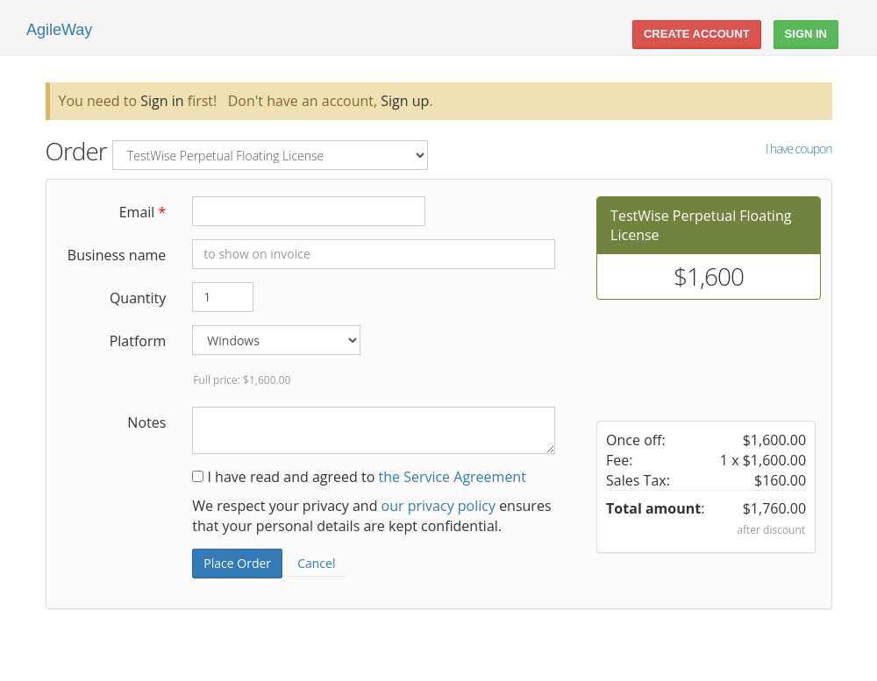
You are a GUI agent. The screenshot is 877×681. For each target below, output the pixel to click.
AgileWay (59, 30)
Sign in (161, 100)
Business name (117, 255)
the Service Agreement (451, 476)
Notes (146, 422)
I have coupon (799, 148)
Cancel (316, 563)
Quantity (138, 298)
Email (143, 212)
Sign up (405, 100)
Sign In (806, 33)
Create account (697, 33)
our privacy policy (438, 505)
